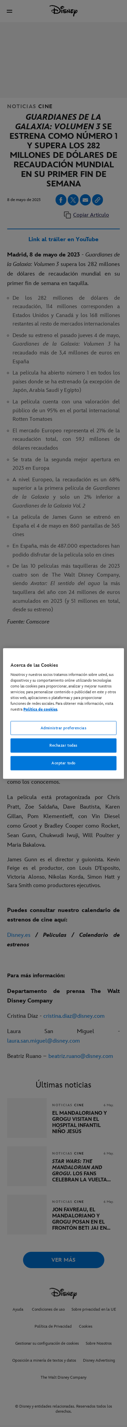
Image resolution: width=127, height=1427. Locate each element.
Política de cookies (40, 709)
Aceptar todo (63, 763)
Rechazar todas (63, 745)
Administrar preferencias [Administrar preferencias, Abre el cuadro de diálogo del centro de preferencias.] (64, 728)
